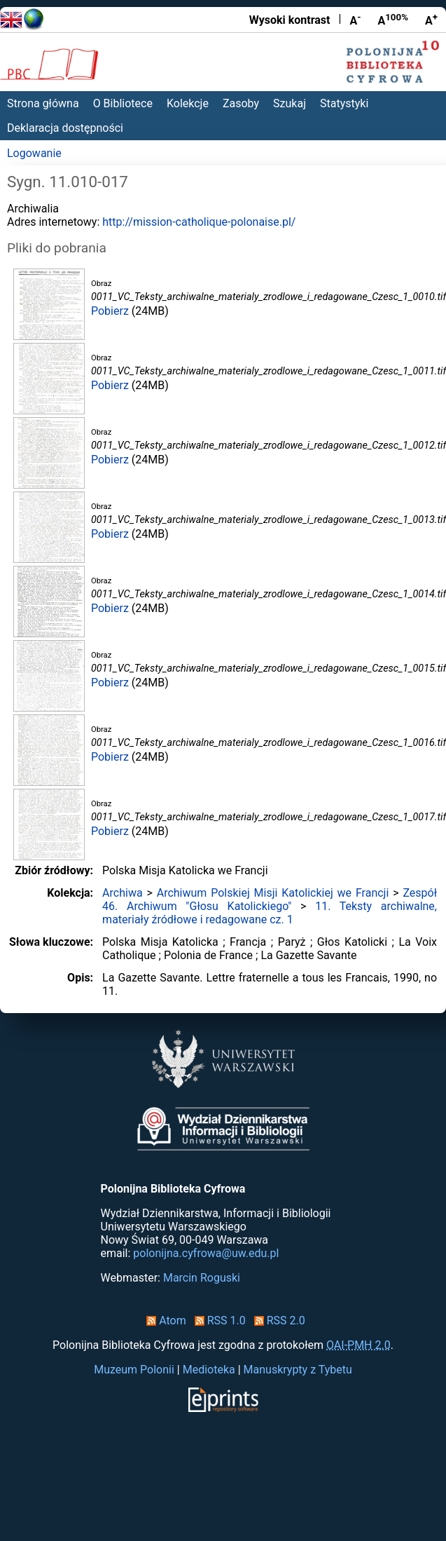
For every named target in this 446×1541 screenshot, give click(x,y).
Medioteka (209, 1369)
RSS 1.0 (217, 1320)
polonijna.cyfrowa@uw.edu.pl (206, 1253)
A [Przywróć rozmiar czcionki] (392, 19)
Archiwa (122, 893)
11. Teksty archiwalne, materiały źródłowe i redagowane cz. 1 (269, 913)
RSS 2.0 (277, 1320)
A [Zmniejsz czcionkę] (355, 19)
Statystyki (344, 103)
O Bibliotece (123, 103)
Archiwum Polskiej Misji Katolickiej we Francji (273, 893)
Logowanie (34, 153)
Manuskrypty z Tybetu (298, 1369)
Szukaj (289, 103)
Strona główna (43, 103)
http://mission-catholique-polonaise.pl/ (198, 222)
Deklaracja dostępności (65, 128)
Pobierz (110, 311)
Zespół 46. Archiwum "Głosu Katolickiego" (269, 899)
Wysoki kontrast (289, 20)
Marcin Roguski (201, 1277)
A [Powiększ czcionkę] (431, 19)
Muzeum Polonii (134, 1369)
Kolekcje (188, 103)
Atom (163, 1320)
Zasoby (241, 103)
